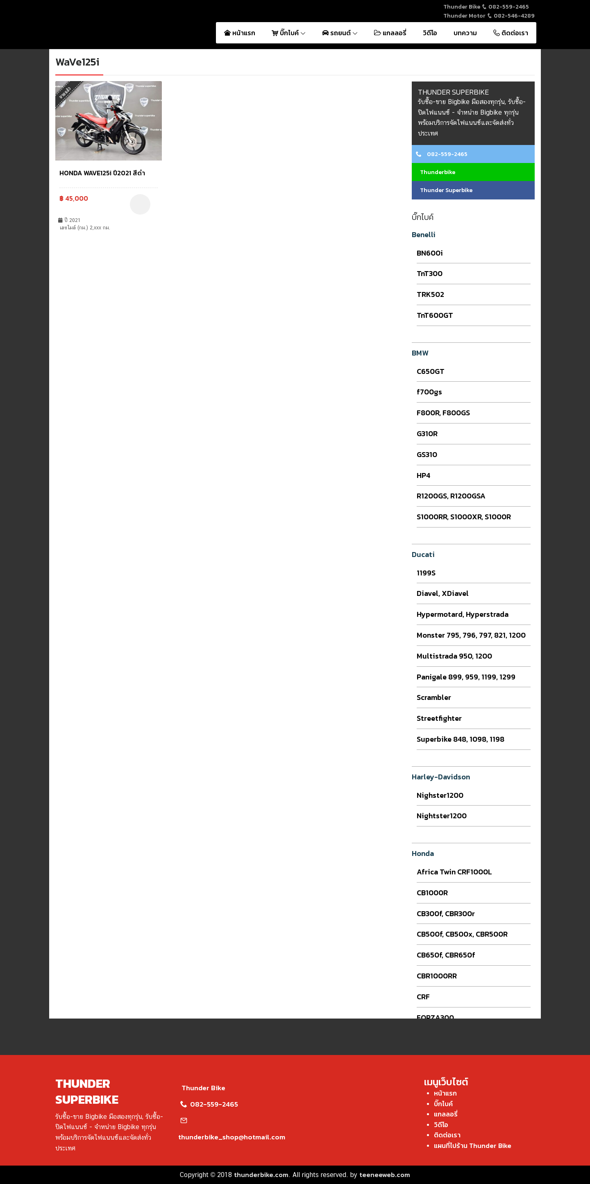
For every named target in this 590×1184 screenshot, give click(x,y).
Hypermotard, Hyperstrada (462, 614)
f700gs (429, 391)
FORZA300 (435, 1017)
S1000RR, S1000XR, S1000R (464, 516)
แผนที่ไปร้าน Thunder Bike (472, 1145)
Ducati (423, 554)
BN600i (430, 252)
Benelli (424, 234)
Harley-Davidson (441, 776)
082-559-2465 (505, 6)
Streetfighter (439, 718)
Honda (423, 853)
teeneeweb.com (384, 1174)
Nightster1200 (442, 815)
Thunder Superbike (444, 190)
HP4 (423, 475)
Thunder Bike (201, 1087)
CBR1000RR (437, 975)
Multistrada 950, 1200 (454, 655)
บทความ (465, 33)
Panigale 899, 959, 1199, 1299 (466, 676)
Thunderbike (435, 172)
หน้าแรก (239, 33)
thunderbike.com (261, 1174)
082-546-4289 (511, 15)
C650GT (431, 371)
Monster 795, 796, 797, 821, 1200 (471, 635)
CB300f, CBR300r (446, 913)
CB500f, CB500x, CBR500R (462, 934)
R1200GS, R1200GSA (451, 495)
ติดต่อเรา (510, 33)
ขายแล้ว (65, 92)
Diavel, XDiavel (443, 593)
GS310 (427, 454)
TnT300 (429, 273)
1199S (426, 572)
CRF (423, 996)
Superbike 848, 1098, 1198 (460, 739)
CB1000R (432, 892)
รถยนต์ (340, 33)
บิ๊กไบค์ (289, 33)
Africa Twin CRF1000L (454, 871)
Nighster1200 (440, 795)
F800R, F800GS (443, 412)
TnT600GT (435, 315)
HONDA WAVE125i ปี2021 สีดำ (102, 173)
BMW (420, 352)
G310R (427, 433)
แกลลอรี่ (390, 33)
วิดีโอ (430, 33)
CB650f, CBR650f (446, 954)
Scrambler (434, 697)
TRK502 (430, 294)
